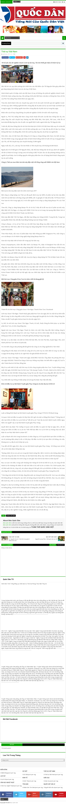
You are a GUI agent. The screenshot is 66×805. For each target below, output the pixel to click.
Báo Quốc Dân (7, 523)
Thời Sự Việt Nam (11, 515)
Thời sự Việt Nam (9, 51)
